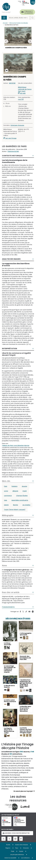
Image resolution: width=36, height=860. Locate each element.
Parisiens (14, 486)
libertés (15, 505)
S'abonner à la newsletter (28, 12)
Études (8, 844)
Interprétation (9, 348)
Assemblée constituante (20, 500)
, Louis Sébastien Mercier (15, 445)
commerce (8, 496)
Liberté (6, 505)
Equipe (21, 851)
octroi (6, 491)
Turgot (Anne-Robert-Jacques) (14, 509)
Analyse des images (11, 259)
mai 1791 (21, 99)
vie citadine (26, 505)
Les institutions (25, 858)
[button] (30, 41)
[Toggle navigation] (4, 18)
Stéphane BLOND (13, 151)
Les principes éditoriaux (17, 854)
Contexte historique (12, 155)
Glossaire (26, 848)
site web (23, 93)
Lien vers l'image (10, 138)
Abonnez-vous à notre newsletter (16, 833)
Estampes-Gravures (17, 125)
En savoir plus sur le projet (23, 791)
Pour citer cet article (10, 592)
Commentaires (8, 607)
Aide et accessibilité (10, 858)
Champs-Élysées (22, 496)
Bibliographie (8, 515)
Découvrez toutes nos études (19, 23)
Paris (5, 486)
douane (24, 486)
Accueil (5, 23)
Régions (7, 848)
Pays (16, 848)
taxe (5, 500)
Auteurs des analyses (21, 844)
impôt (25, 491)
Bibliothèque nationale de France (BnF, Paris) (24, 89)
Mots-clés (6, 481)
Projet (12, 851)
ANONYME (12, 83)
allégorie (15, 491)
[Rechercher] (19, 18)
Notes (4, 565)
